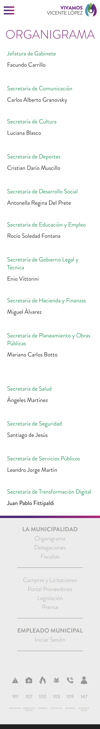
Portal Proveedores (50, 589)
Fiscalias (50, 556)
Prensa (50, 607)
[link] (72, 14)
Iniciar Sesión (50, 639)
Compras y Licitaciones (50, 580)
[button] (9, 10)
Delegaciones (50, 547)
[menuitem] (50, 538)
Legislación (50, 598)
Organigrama (50, 538)
